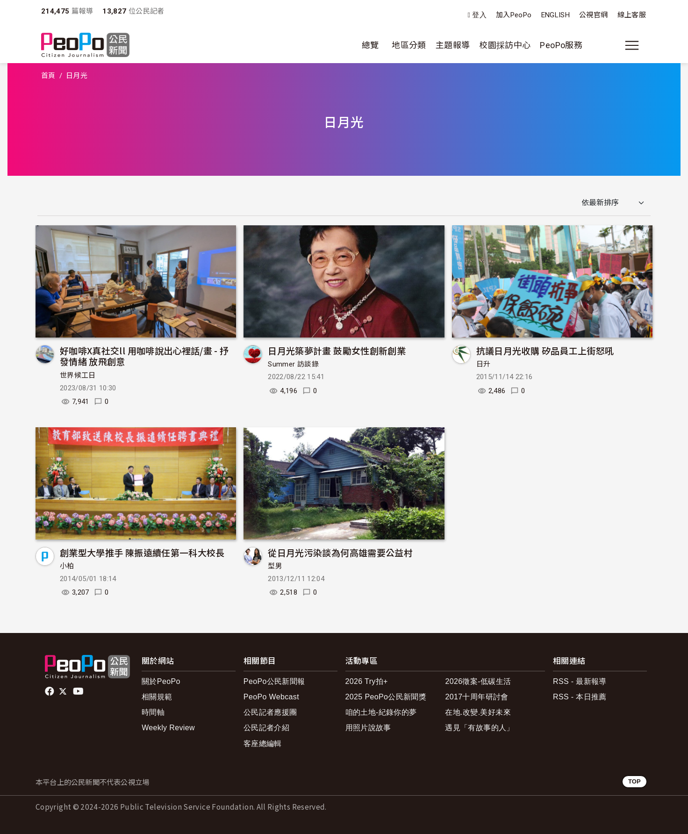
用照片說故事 (368, 728)
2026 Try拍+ (366, 681)
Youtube (79, 691)
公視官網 (593, 15)
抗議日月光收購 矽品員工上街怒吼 (545, 350)
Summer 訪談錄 (293, 364)
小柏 (67, 566)
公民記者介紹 (266, 728)
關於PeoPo (161, 681)
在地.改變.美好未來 (478, 712)
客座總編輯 (263, 744)
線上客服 (631, 15)
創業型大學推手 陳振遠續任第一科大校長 (142, 552)
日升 (483, 364)
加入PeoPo (514, 15)
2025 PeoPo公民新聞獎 (385, 697)
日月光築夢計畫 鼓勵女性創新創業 (337, 350)
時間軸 (153, 712)
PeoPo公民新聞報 (274, 681)
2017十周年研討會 (476, 697)
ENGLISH (555, 15)
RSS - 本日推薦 (580, 697)
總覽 (370, 45)
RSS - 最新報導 (580, 681)
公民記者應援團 (270, 712)
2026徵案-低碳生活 (478, 681)
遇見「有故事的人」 (479, 728)
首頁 (48, 76)
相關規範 (157, 697)
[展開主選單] (632, 45)
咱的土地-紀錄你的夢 (381, 712)
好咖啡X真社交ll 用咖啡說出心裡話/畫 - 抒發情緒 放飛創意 (144, 356)
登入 (479, 15)
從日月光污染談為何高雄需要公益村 (340, 552)
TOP (634, 781)
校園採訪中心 (504, 45)
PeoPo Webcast (271, 697)
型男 (275, 566)
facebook (50, 691)
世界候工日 (78, 375)
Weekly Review (168, 728)
